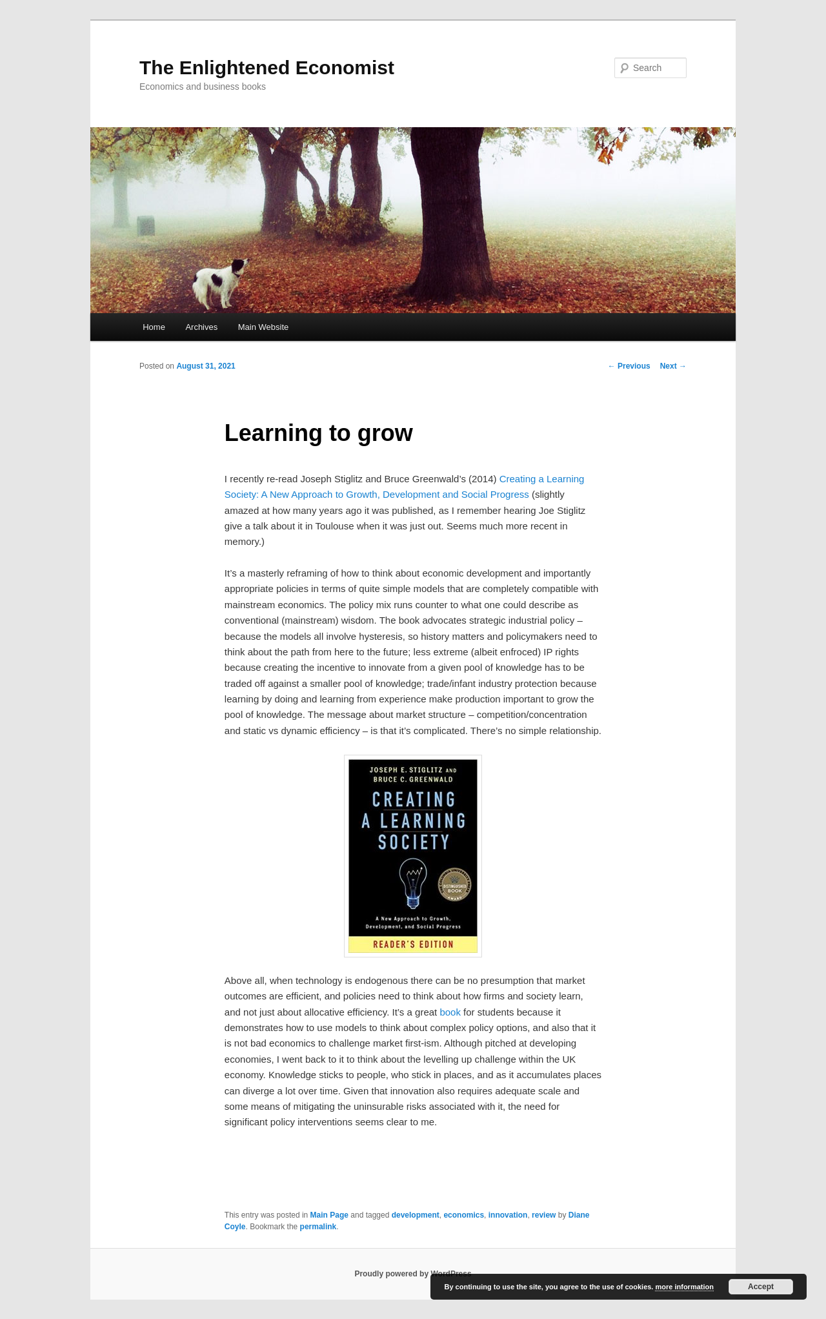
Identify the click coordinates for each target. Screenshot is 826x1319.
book (450, 1012)
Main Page (329, 1215)
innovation (508, 1215)
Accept (761, 1286)
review (544, 1215)
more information (684, 1287)
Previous (629, 366)
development (415, 1215)
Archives (201, 327)
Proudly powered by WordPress (412, 1273)
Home (154, 327)
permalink (318, 1226)
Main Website (263, 327)
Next (673, 366)
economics (463, 1215)
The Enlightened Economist (266, 67)
